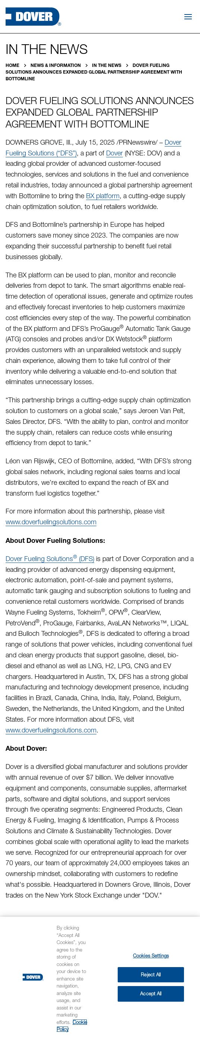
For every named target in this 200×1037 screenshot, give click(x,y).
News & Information (56, 65)
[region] (100, 977)
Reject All (151, 975)
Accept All (150, 993)
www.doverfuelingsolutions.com (51, 522)
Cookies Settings (151, 956)
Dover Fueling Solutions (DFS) (50, 559)
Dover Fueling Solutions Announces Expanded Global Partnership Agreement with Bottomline (94, 71)
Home (13, 65)
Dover (114, 153)
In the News (107, 65)
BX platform (103, 196)
